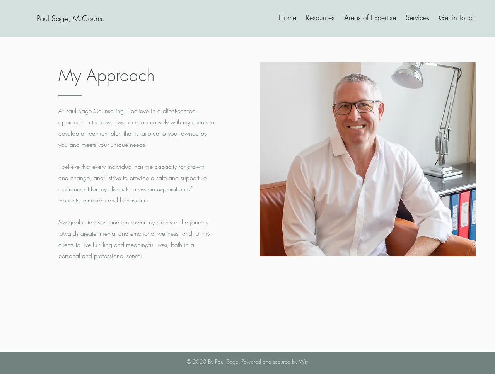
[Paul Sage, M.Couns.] (70, 18)
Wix (303, 361)
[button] (416, 17)
